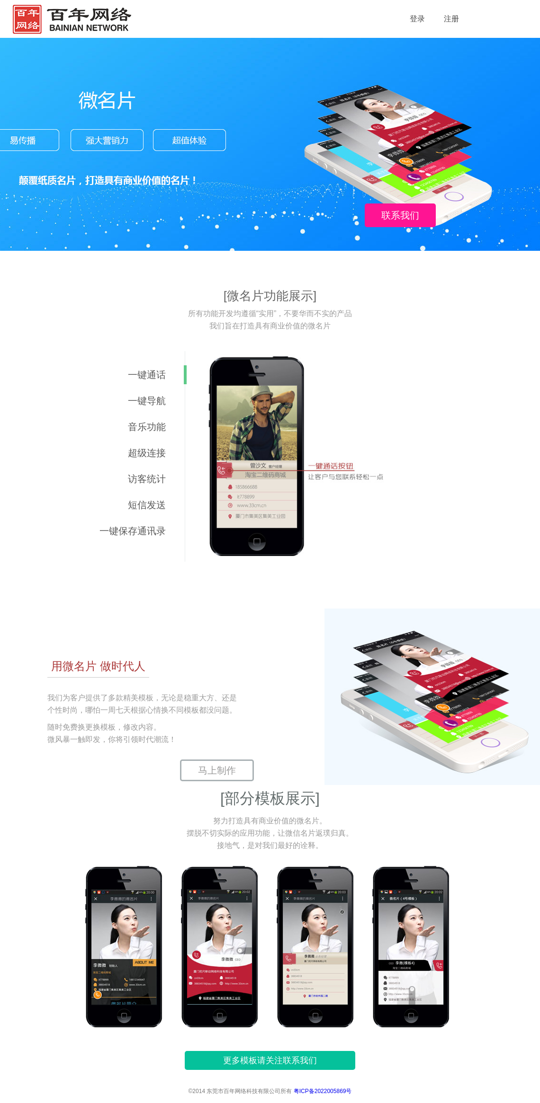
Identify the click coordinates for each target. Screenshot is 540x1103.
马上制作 (217, 770)
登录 (417, 19)
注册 (451, 19)
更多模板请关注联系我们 (270, 1060)
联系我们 (400, 215)
